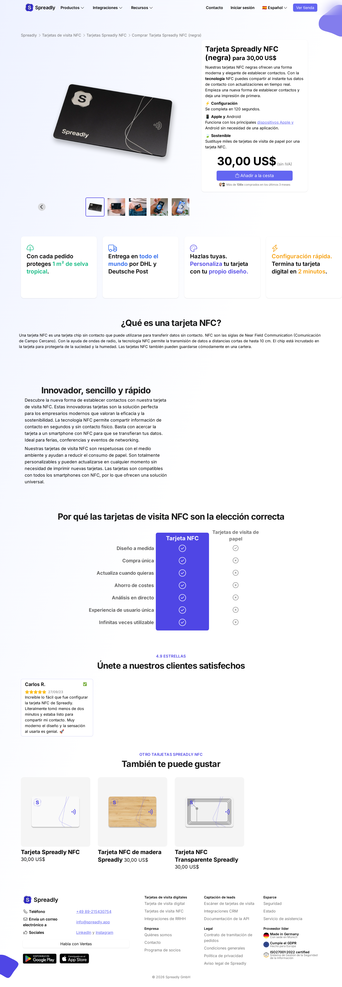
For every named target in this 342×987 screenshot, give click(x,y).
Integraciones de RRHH (165, 918)
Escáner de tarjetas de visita (229, 903)
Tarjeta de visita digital (164, 903)
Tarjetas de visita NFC (164, 911)
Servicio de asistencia (282, 918)
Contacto (214, 7)
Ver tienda (305, 7)
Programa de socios (162, 950)
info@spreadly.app (93, 922)
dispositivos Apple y (275, 122)
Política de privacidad (223, 955)
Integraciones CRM (221, 911)
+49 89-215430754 (93, 911)
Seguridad (272, 903)
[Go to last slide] (42, 207)
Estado (269, 911)
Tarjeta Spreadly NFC (50, 852)
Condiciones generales (224, 948)
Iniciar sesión (243, 7)
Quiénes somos (158, 934)
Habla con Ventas (76, 943)
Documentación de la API (226, 918)
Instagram (104, 932)
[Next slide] (182, 207)
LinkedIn (83, 932)
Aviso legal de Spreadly (225, 963)
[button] (95, 206)
